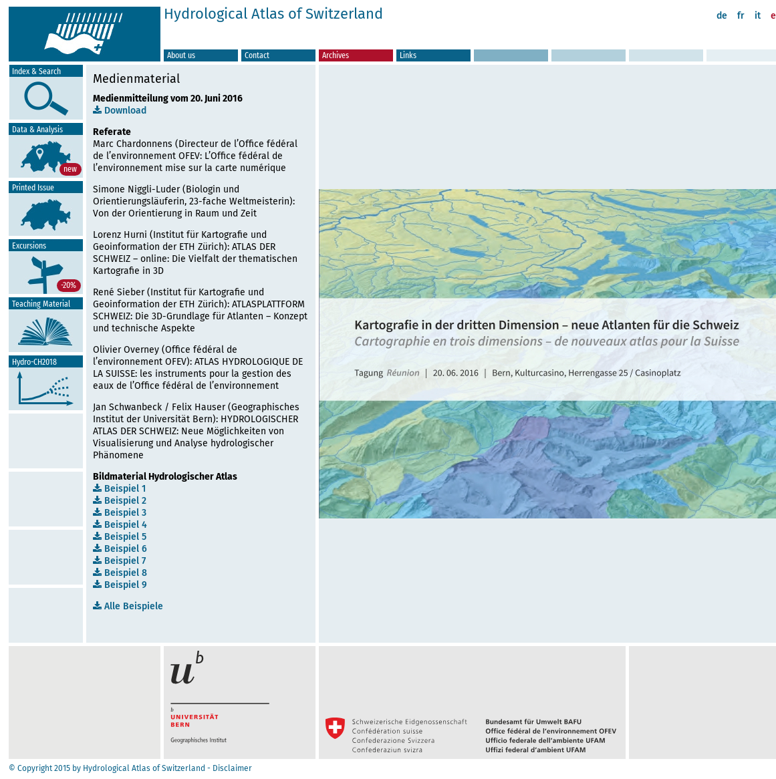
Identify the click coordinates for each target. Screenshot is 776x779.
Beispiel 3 (119, 512)
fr (741, 15)
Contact (257, 55)
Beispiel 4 (120, 524)
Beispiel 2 (119, 500)
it (758, 15)
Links (408, 55)
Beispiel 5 (119, 536)
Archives (335, 55)
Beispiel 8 (120, 573)
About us (181, 55)
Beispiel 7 (119, 561)
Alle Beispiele (128, 606)
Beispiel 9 (120, 585)
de (722, 15)
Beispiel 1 (119, 488)
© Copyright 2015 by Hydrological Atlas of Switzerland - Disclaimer (130, 768)
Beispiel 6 (120, 549)
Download (119, 110)
